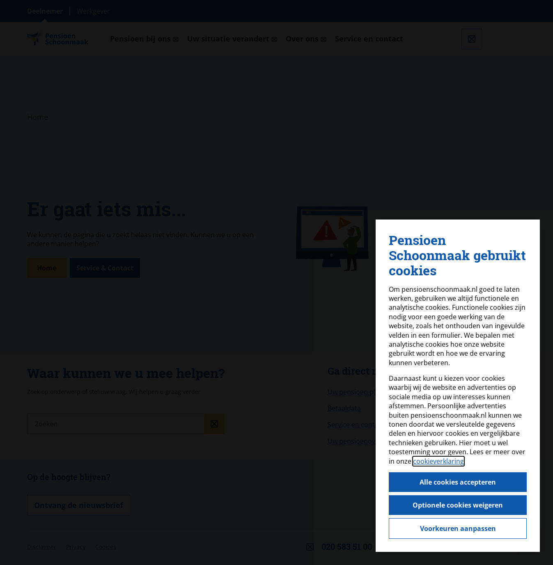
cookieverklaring (438, 461)
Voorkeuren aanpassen (458, 528)
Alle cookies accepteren (458, 482)
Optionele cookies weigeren (458, 505)
